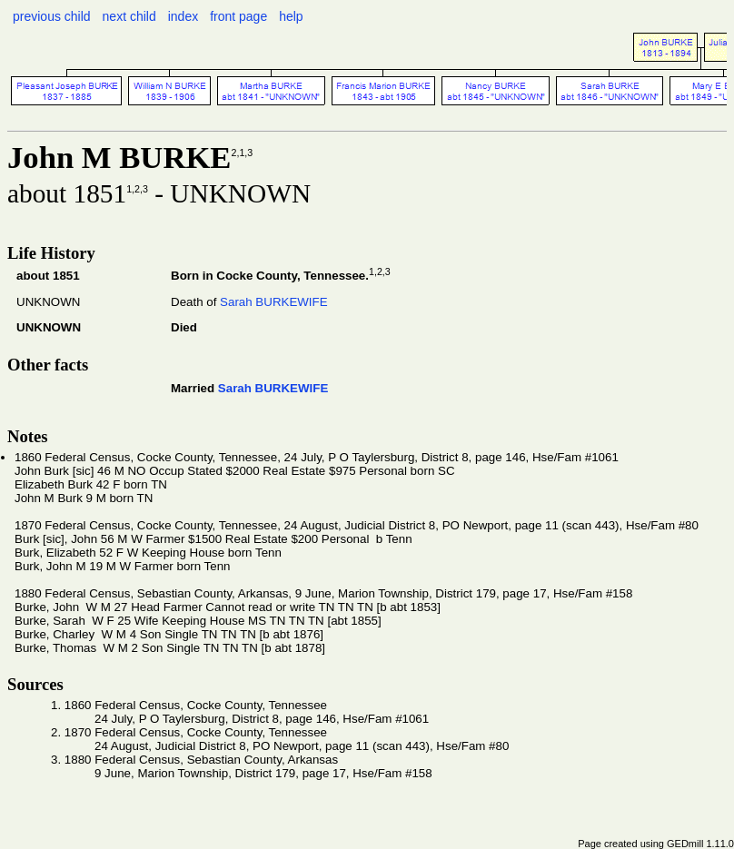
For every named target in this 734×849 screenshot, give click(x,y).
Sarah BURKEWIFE (274, 302)
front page (238, 16)
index (183, 16)
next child (129, 16)
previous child (52, 16)
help (291, 16)
